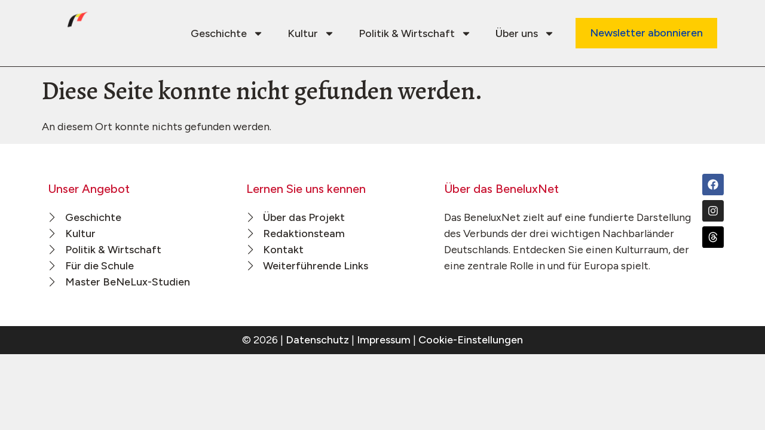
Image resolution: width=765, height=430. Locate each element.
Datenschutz (317, 339)
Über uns (525, 33)
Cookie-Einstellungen (470, 339)
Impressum (384, 339)
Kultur (311, 33)
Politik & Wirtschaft (415, 33)
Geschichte (227, 33)
